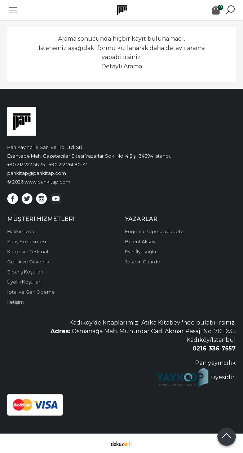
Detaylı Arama (121, 66)
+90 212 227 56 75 (26, 164)
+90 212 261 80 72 (68, 164)
